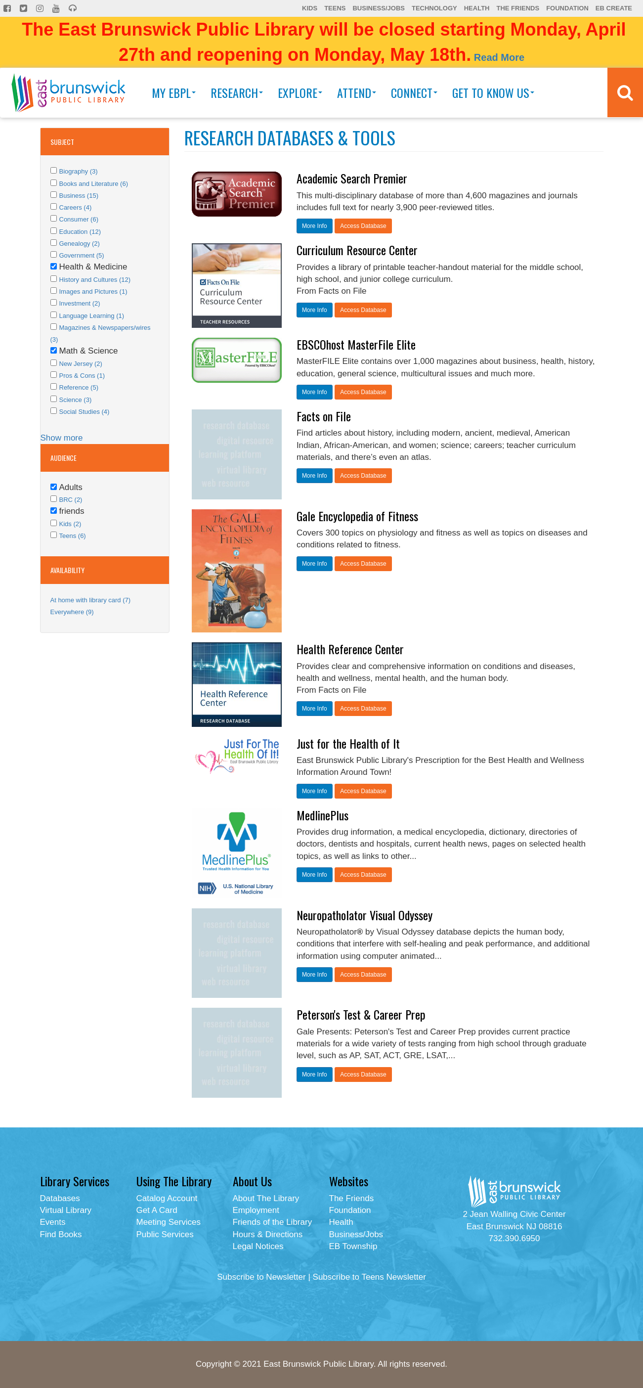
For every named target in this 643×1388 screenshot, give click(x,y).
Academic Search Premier (352, 178)
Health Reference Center (350, 649)
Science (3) (75, 399)
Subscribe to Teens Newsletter (369, 1277)
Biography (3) (78, 171)
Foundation (567, 8)
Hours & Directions (268, 1234)
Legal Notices (258, 1246)
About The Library (266, 1198)
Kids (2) (70, 524)
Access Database (363, 226)
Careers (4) (75, 207)
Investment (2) (79, 303)
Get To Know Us (493, 92)
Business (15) (78, 195)
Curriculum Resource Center (357, 250)
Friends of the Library (272, 1222)
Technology (434, 8)
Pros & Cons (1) (82, 375)
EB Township (353, 1246)
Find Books (61, 1234)
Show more (62, 438)
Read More (499, 57)
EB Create (614, 8)
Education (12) (80, 231)
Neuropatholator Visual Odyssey (364, 915)
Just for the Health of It (348, 743)
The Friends (517, 8)
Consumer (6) (78, 219)
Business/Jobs (378, 8)
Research (237, 92)
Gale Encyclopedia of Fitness (357, 516)
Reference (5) (78, 387)
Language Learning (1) (92, 315)
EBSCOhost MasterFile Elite (356, 344)
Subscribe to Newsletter (261, 1277)
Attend (356, 92)
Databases (60, 1198)
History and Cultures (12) (95, 279)
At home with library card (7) (90, 600)
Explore (300, 92)
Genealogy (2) (79, 243)
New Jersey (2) (80, 363)
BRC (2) (71, 499)
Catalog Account (167, 1198)
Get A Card (156, 1210)
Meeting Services (168, 1222)
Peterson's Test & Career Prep (361, 1014)
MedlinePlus (322, 815)
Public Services (165, 1234)
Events (53, 1222)
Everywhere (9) (72, 612)
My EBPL (174, 92)
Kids (309, 8)
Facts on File (324, 416)
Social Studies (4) (84, 411)
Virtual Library (66, 1210)
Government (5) (81, 255)
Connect (414, 92)
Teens (334, 8)
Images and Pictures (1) (93, 291)
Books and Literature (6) (93, 183)
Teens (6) (72, 535)
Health (477, 8)
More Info (314, 226)
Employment (256, 1210)
